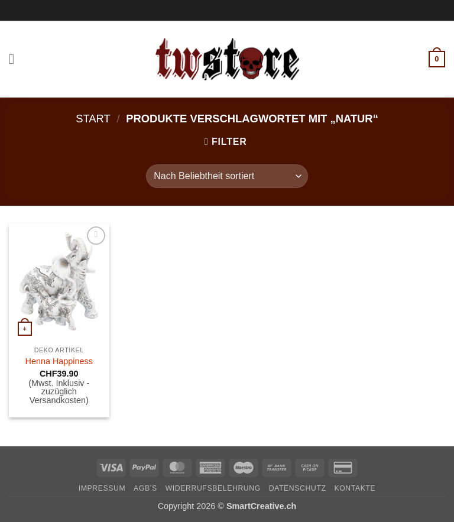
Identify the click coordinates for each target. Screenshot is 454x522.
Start (93, 118)
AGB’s (145, 488)
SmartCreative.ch (261, 506)
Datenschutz (297, 488)
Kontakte (354, 488)
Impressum (102, 488)
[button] (16, 58)
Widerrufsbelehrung (213, 488)
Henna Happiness (59, 361)
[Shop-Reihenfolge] (226, 176)
